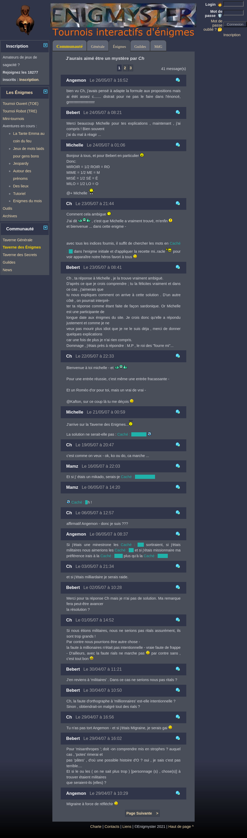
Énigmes (119, 47)
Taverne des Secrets (20, 255)
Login (213, 4)
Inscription (231, 35)
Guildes (9, 262)
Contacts (111, 826)
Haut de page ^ (181, 826)
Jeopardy (20, 163)
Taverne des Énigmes (22, 247)
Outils (7, 208)
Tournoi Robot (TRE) (20, 111)
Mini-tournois (13, 119)
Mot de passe (214, 13)
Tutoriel (19, 194)
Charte (95, 826)
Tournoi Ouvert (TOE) (20, 103)
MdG (158, 47)
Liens (126, 826)
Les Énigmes (19, 92)
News (7, 270)
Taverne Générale (17, 240)
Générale (97, 47)
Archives (10, 216)
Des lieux (20, 186)
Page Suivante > (142, 813)
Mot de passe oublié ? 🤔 (212, 25)
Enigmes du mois (27, 201)
